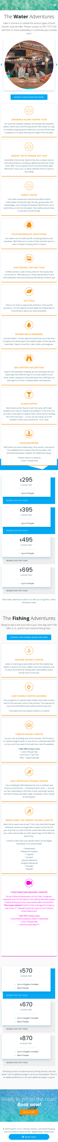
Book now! (30, 1137)
